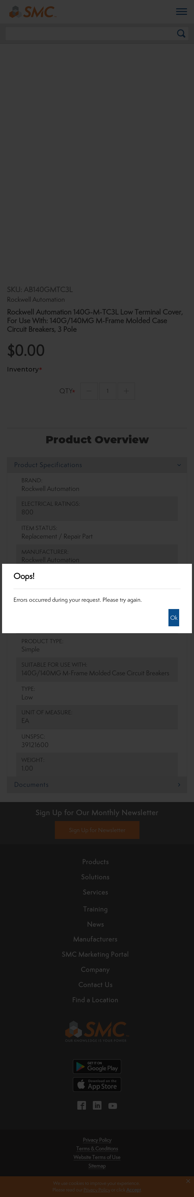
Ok (173, 617)
